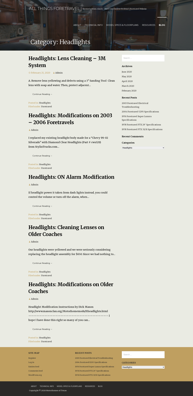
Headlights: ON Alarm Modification (71, 177)
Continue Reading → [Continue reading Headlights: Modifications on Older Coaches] (42, 329)
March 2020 (128, 86)
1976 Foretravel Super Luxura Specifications (94, 366)
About (77, 25)
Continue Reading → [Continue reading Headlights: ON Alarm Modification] (42, 206)
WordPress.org (35, 375)
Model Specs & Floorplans (122, 25)
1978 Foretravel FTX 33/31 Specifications (142, 129)
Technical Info (94, 25)
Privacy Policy (125, 386)
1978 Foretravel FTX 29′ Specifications (141, 124)
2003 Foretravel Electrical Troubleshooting (94, 358)
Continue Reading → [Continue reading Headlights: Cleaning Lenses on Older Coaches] (42, 263)
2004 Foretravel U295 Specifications (140, 111)
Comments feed (35, 371)
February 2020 (129, 90)
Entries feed (33, 366)
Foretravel (46, 106)
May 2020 (127, 76)
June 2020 (127, 71)
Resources (148, 25)
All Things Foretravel (54, 8)
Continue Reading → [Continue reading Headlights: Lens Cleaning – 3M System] (42, 94)
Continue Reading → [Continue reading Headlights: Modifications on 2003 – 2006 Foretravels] (42, 156)
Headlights (45, 103)
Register (32, 358)
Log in (31, 362)
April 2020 (127, 81)
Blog (162, 25)
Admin (59, 72)
